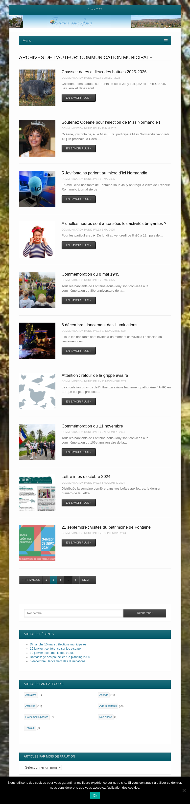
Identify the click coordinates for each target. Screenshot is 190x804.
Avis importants (108, 706)
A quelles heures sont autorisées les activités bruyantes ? (114, 223)
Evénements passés (36, 717)
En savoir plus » (78, 97)
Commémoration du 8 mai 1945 (90, 274)
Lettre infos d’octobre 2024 (86, 476)
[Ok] (183, 790)
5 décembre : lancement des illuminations (57, 661)
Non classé (105, 717)
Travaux (30, 728)
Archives (30, 706)
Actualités (31, 695)
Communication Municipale (81, 77)
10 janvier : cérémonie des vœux (52, 653)
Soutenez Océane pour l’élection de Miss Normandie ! (111, 122)
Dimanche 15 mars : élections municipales (58, 644)
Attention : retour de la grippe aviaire (95, 375)
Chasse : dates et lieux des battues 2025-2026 (104, 72)
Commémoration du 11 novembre (92, 426)
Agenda (103, 695)
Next (87, 579)
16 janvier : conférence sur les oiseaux (55, 648)
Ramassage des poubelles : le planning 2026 (60, 657)
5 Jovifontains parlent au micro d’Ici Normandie (104, 173)
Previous (31, 579)
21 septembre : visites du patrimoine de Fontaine (106, 527)
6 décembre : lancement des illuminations (99, 325)
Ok (95, 795)
